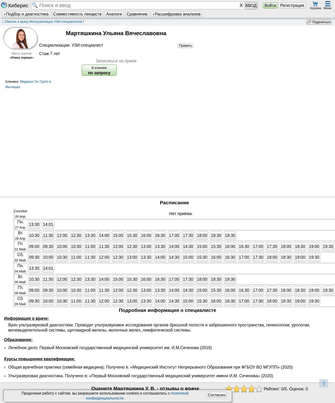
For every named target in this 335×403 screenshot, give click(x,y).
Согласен (217, 394)
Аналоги (114, 14)
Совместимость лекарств (77, 14)
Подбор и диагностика (26, 14)
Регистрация (292, 5)
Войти (270, 5)
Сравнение (137, 14)
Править (185, 45)
